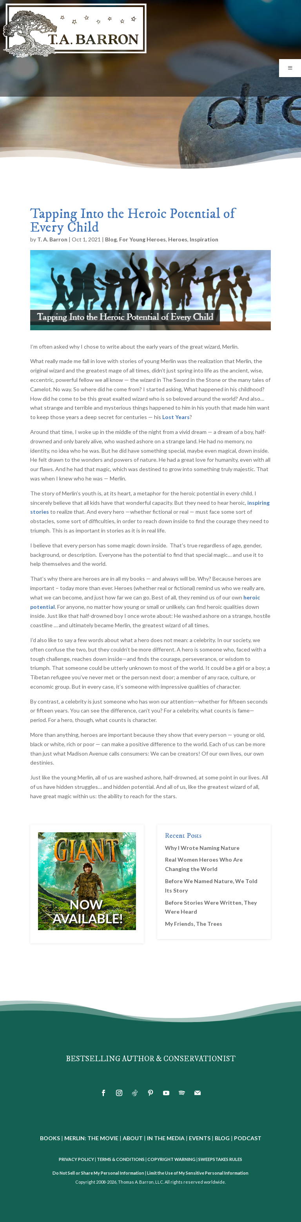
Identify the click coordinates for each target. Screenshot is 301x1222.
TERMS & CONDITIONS (121, 1159)
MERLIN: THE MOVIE (91, 1138)
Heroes (177, 239)
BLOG (222, 1138)
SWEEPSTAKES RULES (220, 1159)
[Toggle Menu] (290, 68)
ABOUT (133, 1138)
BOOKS (50, 1138)
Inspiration (204, 239)
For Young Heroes (142, 239)
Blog (111, 239)
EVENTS (199, 1138)
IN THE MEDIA (166, 1138)
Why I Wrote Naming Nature (202, 847)
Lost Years (176, 417)
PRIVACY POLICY (76, 1159)
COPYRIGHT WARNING (171, 1159)
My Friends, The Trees (193, 923)
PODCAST (247, 1138)
